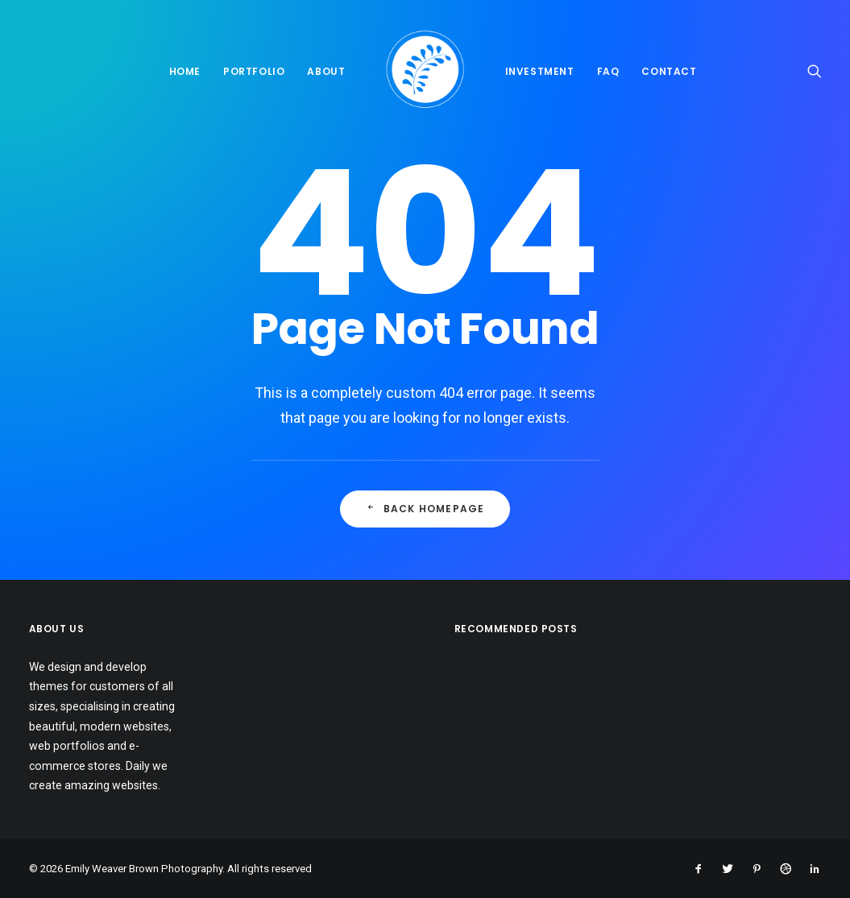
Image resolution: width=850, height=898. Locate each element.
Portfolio (253, 71)
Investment (539, 71)
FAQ (608, 71)
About (326, 71)
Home (185, 71)
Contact (668, 71)
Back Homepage (425, 508)
